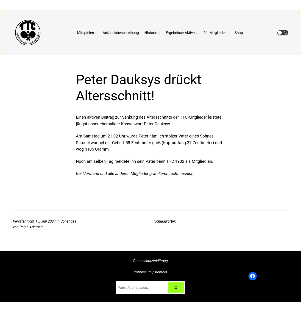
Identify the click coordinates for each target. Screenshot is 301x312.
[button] (282, 32)
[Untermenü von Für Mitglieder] (216, 33)
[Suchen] (176, 287)
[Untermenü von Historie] (152, 33)
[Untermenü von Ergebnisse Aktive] (182, 33)
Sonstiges (68, 221)
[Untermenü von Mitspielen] (87, 33)
